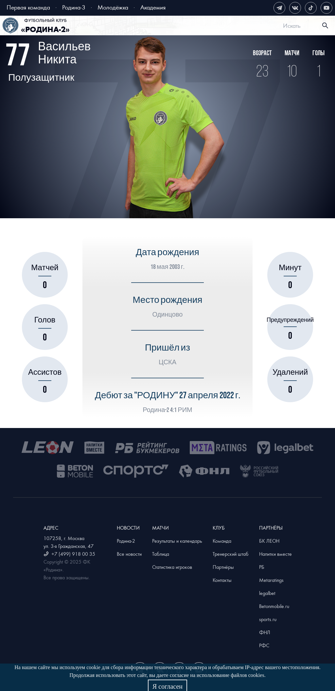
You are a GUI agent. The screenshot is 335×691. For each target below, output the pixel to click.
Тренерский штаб (231, 554)
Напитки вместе (275, 554)
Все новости (129, 554)
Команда (222, 540)
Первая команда (28, 7)
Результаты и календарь (177, 540)
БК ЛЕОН (269, 540)
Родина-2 (126, 540)
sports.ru (267, 619)
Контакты (222, 580)
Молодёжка (112, 7)
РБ (261, 567)
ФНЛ (264, 632)
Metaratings (271, 580)
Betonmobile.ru (274, 606)
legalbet (267, 593)
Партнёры (223, 567)
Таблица (160, 554)
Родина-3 (73, 7)
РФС (264, 645)
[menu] (177, 25)
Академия (153, 7)
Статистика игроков (172, 567)
